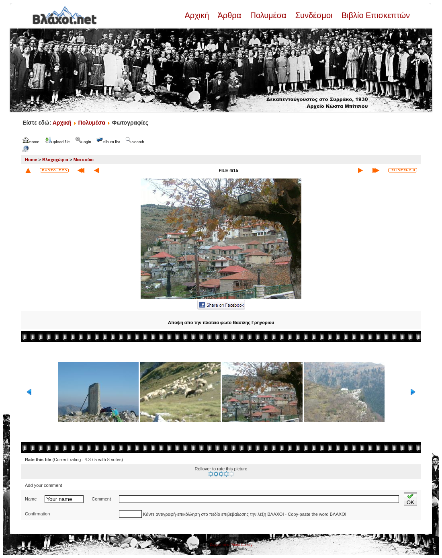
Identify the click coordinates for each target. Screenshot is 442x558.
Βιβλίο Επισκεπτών (374, 15)
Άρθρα (230, 15)
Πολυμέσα (268, 15)
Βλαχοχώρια (55, 159)
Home (31, 159)
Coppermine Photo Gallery (231, 545)
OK (410, 499)
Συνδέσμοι (314, 15)
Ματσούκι (84, 159)
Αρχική (197, 15)
